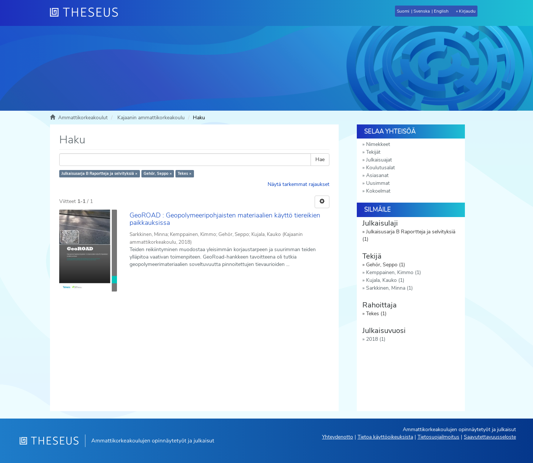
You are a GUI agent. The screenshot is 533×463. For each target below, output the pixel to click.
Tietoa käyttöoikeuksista (385, 436)
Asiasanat (377, 175)
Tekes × (184, 173)
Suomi (403, 11)
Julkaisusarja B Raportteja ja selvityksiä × (99, 173)
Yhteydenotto (337, 436)
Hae (320, 159)
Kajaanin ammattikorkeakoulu (151, 117)
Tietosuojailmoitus (438, 436)
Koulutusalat (380, 167)
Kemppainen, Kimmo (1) (393, 272)
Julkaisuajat (379, 159)
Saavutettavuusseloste (490, 436)
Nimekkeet (378, 144)
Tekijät (373, 152)
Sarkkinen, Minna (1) (389, 288)
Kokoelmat (378, 190)
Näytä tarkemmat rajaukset (298, 184)
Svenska (421, 11)
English (441, 11)
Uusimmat (378, 183)
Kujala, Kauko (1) (385, 280)
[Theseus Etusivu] (87, 13)
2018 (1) (375, 339)
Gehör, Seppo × (158, 173)
